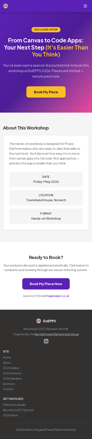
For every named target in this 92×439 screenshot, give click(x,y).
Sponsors (9, 383)
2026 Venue (10, 415)
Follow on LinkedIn (14, 404)
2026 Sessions (12, 373)
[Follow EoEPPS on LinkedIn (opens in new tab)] (46, 341)
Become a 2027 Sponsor (18, 410)
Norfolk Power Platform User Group (57, 334)
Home (7, 357)
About (7, 362)
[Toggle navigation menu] (85, 6)
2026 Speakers (12, 378)
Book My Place (50, 91)
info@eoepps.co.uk (56, 295)
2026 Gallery (11, 368)
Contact (8, 389)
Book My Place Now (50, 283)
